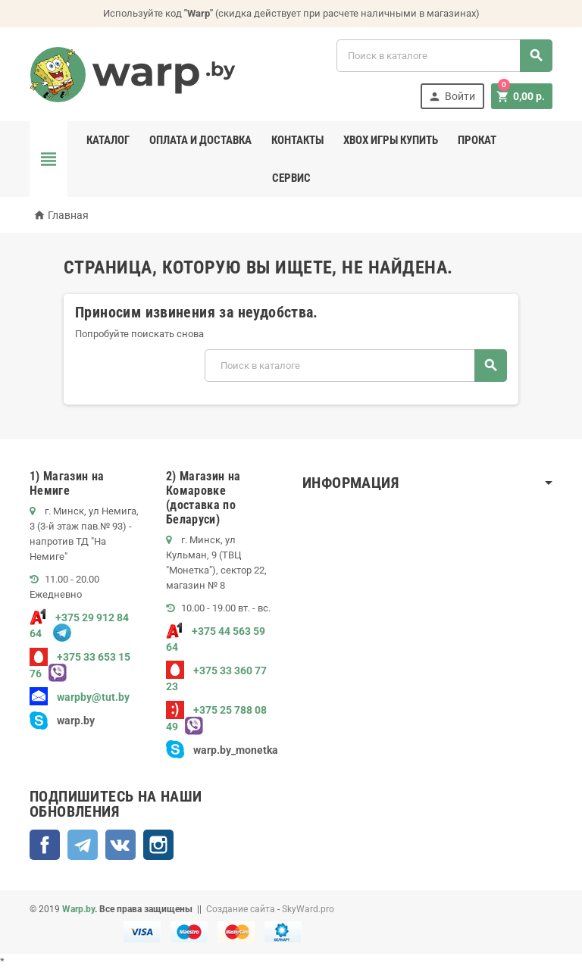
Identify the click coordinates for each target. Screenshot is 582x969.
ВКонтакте (120, 845)
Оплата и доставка (200, 140)
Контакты (297, 140)
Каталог (108, 140)
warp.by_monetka (222, 750)
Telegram (82, 845)
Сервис (291, 178)
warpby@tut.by (80, 697)
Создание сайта (240, 909)
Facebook (45, 845)
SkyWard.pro (308, 909)
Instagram (158, 845)
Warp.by (78, 909)
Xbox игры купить (390, 140)
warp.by (76, 720)
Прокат (477, 140)
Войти (451, 96)
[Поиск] (444, 55)
